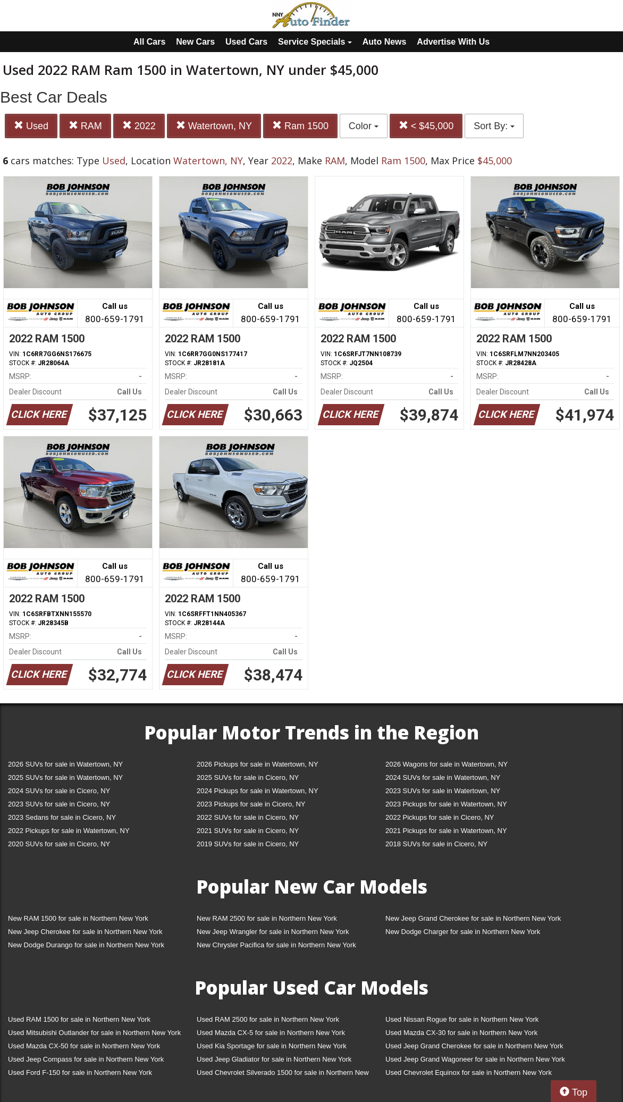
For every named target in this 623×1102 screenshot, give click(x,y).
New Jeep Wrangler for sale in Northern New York (273, 932)
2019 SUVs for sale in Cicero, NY (248, 844)
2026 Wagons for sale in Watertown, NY (446, 764)
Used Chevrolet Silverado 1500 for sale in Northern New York (283, 1075)
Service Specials (315, 41)
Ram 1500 (300, 125)
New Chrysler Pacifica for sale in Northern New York (276, 945)
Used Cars (246, 41)
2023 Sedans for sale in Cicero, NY (62, 817)
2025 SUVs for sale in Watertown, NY (65, 777)
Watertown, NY (214, 125)
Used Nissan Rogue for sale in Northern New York (461, 1019)
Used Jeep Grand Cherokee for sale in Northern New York (474, 1046)
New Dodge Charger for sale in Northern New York (462, 932)
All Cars (149, 41)
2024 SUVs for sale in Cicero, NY (59, 791)
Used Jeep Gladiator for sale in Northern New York (274, 1059)
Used (31, 125)
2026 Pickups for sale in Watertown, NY (257, 764)
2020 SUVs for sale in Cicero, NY (59, 844)
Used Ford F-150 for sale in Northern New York (80, 1072)
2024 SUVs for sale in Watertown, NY (442, 777)
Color (363, 126)
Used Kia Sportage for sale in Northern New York (272, 1046)
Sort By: (494, 126)
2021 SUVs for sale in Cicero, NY (248, 831)
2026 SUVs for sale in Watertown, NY (65, 764)
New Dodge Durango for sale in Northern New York (86, 945)
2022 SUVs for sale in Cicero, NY (248, 817)
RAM (85, 125)
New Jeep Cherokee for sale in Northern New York (85, 932)
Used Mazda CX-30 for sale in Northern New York (461, 1033)
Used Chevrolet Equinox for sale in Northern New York (468, 1072)
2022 (139, 125)
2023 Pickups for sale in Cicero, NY (251, 804)
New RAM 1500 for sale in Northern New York (78, 918)
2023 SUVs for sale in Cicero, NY (59, 804)
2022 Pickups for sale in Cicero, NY (439, 817)
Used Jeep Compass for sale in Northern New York (86, 1059)
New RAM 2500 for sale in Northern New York (267, 918)
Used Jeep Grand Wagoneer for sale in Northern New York (475, 1059)
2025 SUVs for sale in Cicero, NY (248, 777)
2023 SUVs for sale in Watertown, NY (442, 791)
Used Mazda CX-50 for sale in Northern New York (84, 1046)
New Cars (195, 41)
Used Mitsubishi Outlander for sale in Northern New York (94, 1033)
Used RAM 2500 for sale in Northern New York (268, 1019)
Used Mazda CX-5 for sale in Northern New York (271, 1033)
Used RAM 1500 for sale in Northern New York (79, 1019)
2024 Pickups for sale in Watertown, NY (257, 791)
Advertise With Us (453, 41)
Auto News (385, 41)
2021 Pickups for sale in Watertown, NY (446, 831)
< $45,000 (426, 125)
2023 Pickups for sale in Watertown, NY (446, 804)
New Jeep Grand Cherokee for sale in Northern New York (473, 918)
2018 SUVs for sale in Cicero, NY (436, 844)
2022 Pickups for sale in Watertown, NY (69, 831)
